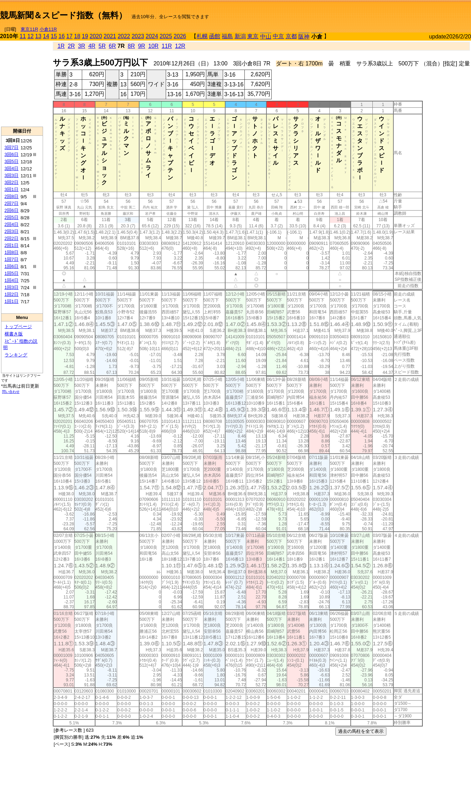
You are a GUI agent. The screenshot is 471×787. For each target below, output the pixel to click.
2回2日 (12, 238)
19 (85, 36)
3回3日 (12, 175)
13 (38, 36)
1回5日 (12, 273)
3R (81, 46)
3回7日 (12, 147)
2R (71, 46)
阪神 (303, 37)
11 (23, 36)
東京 (252, 36)
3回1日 (12, 189)
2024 (151, 36)
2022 (123, 36)
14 (46, 36)
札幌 (202, 36)
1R (60, 46)
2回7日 (12, 203)
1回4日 (12, 280)
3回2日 (12, 182)
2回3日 (12, 231)
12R (180, 46)
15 (54, 36)
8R (131, 46)
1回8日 (12, 252)
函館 (214, 36)
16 (61, 36)
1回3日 (12, 287)
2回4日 (12, 224)
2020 (96, 36)
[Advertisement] (389, 12)
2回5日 (12, 217)
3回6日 (12, 154)
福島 (227, 36)
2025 (166, 36)
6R (112, 46)
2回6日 (12, 210)
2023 (137, 36)
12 (30, 36)
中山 (265, 37)
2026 (180, 36)
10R (153, 46)
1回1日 (12, 301)
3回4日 (12, 168)
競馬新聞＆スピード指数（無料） (63, 15)
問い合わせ (11, 392)
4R (91, 46)
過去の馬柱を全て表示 (361, 731)
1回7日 (12, 259)
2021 (110, 36)
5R (102, 46)
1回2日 (12, 294)
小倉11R (48, 29)
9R (141, 46)
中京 (278, 36)
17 (69, 36)
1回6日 (12, 266)
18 (77, 36)
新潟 (240, 36)
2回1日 (12, 245)
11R (167, 46)
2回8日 (12, 196)
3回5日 (12, 161)
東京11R (29, 29)
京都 (291, 36)
